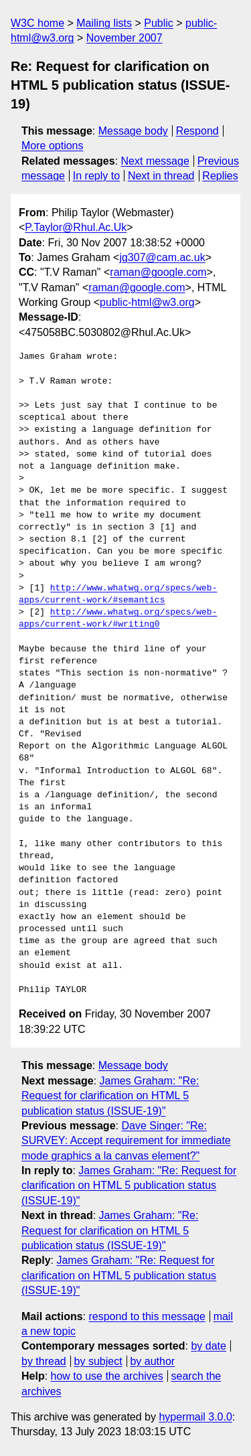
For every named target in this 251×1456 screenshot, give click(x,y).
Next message (155, 161)
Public (158, 23)
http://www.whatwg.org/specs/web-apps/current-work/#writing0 (118, 618)
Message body (133, 131)
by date (208, 1346)
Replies (220, 175)
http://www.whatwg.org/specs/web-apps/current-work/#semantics (118, 594)
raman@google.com (158, 272)
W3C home (37, 23)
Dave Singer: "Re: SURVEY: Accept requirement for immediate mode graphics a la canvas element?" (126, 1140)
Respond (197, 131)
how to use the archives (107, 1376)
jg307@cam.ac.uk (162, 257)
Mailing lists (104, 23)
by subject (98, 1361)
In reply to (96, 175)
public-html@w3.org (147, 302)
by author (152, 1361)
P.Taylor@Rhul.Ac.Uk (76, 227)
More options (52, 145)
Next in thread (161, 175)
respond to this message (146, 1316)
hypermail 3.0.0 (195, 1417)
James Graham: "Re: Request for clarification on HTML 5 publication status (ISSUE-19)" (110, 1096)
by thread (43, 1361)
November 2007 (124, 38)
